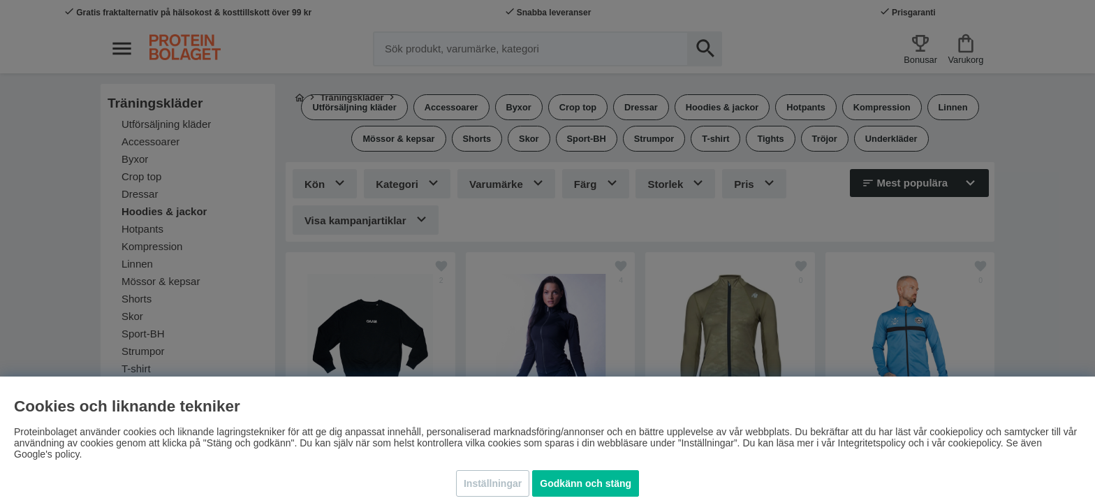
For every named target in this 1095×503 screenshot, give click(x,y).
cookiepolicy (974, 443)
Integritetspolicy (872, 443)
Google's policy (46, 454)
